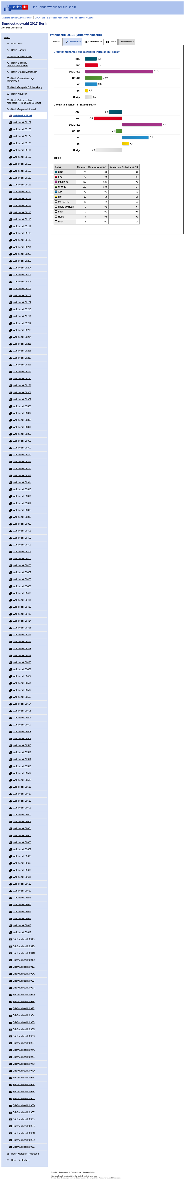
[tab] (56, 41)
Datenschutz (76, 1172)
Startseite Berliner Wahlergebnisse (17, 18)
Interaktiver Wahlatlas (84, 18)
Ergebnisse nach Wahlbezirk (60, 18)
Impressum (63, 1172)
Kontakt (54, 1172)
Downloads (40, 18)
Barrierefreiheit (89, 1172)
